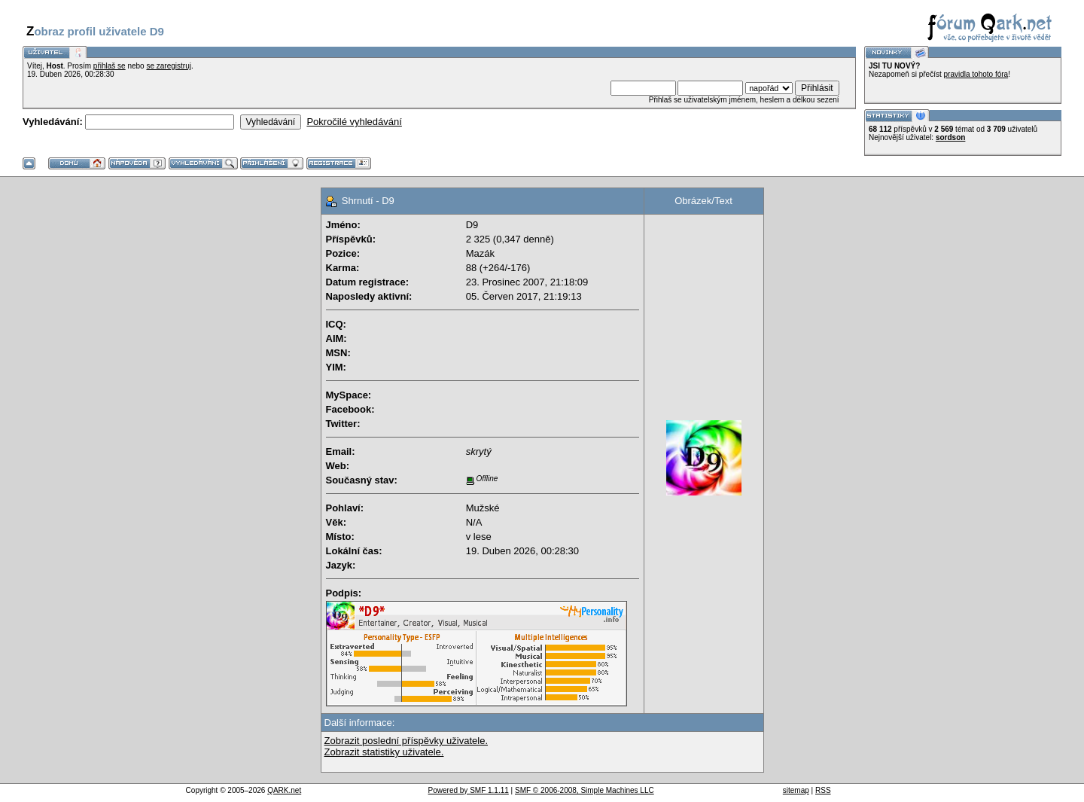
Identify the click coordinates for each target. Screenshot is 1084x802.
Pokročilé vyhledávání (353, 121)
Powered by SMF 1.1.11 (468, 790)
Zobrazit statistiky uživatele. (384, 752)
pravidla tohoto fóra (976, 74)
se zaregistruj (168, 66)
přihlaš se (109, 66)
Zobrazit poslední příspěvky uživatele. (406, 740)
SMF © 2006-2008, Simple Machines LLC (584, 790)
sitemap (796, 790)
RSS (823, 790)
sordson (950, 137)
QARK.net (284, 790)
